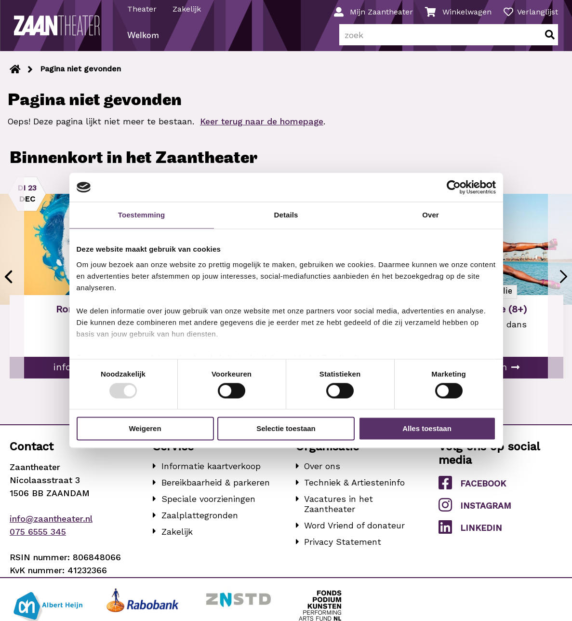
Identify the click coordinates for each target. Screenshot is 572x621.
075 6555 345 (38, 535)
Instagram (475, 508)
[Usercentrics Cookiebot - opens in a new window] (454, 187)
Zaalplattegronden (199, 519)
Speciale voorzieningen (208, 503)
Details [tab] (286, 215)
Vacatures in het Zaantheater (338, 508)
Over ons (322, 470)
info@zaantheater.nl (51, 523)
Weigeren (145, 429)
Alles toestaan (427, 429)
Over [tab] (430, 215)
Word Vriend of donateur (354, 530)
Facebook (472, 486)
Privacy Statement (342, 545)
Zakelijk (187, 9)
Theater (142, 9)
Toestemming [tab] (141, 215)
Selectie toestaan (286, 429)
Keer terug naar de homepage (261, 126)
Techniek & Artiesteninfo (354, 487)
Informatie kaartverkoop (211, 470)
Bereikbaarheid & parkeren (215, 487)
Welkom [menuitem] (144, 40)
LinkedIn (470, 531)
